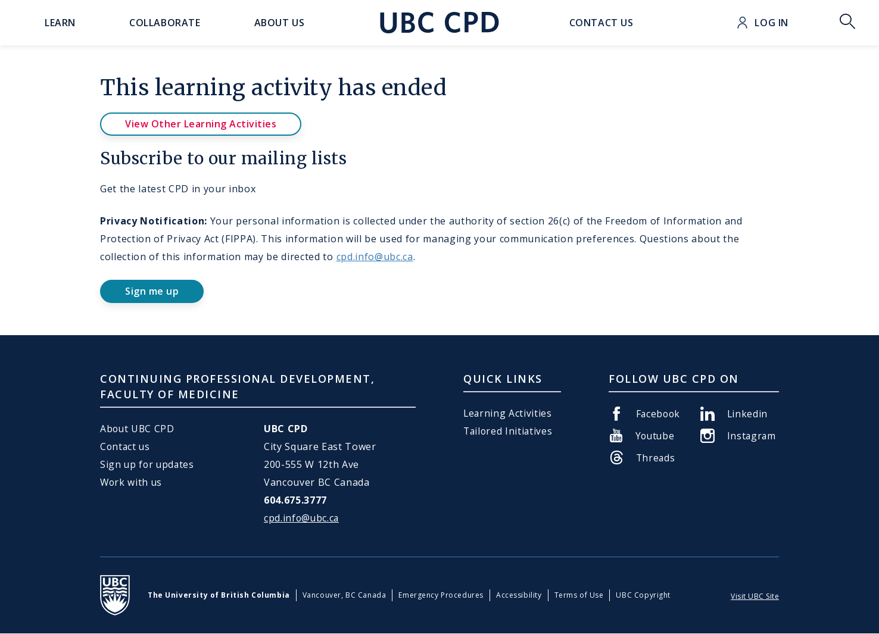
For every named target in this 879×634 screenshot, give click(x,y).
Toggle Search (847, 23)
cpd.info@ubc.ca (374, 256)
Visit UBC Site (755, 596)
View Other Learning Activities (200, 123)
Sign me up (152, 291)
